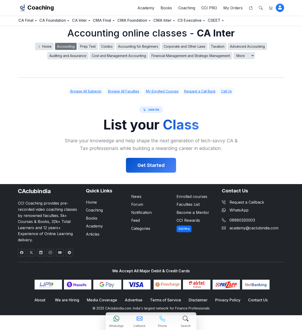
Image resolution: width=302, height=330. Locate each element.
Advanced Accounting (247, 48)
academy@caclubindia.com (253, 230)
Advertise (133, 302)
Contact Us (254, 302)
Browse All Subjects (85, 93)
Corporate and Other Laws (184, 48)
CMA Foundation (158, 22)
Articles (92, 236)
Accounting (66, 48)
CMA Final (122, 22)
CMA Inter (194, 22)
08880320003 (242, 222)
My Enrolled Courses (162, 93)
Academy (145, 8)
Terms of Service (164, 302)
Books (166, 8)
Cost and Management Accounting (119, 58)
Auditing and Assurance (67, 58)
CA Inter (94, 22)
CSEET (258, 22)
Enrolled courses (192, 198)
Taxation (217, 48)
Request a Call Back (200, 93)
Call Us (226, 93)
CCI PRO (209, 8)
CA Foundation (61, 22)
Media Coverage (103, 302)
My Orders (233, 8)
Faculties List (188, 206)
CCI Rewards (188, 222)
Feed (135, 222)
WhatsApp (235, 212)
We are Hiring (69, 302)
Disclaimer (196, 302)
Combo (107, 48)
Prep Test (88, 48)
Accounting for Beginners (138, 48)
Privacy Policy (225, 302)
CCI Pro (184, 231)
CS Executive (227, 22)
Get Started (151, 167)
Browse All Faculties (123, 93)
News (136, 198)
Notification (141, 214)
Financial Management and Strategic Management (190, 58)
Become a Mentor (193, 214)
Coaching (40, 8)
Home (44, 48)
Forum (137, 206)
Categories (140, 230)
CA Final (29, 22)
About (43, 302)
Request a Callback (243, 204)
